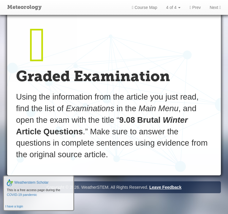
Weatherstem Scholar (28, 182)
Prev (195, 7)
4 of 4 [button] (173, 7)
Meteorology (24, 7)
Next (215, 7)
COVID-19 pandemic (22, 194)
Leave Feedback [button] (165, 187)
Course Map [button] (144, 7)
